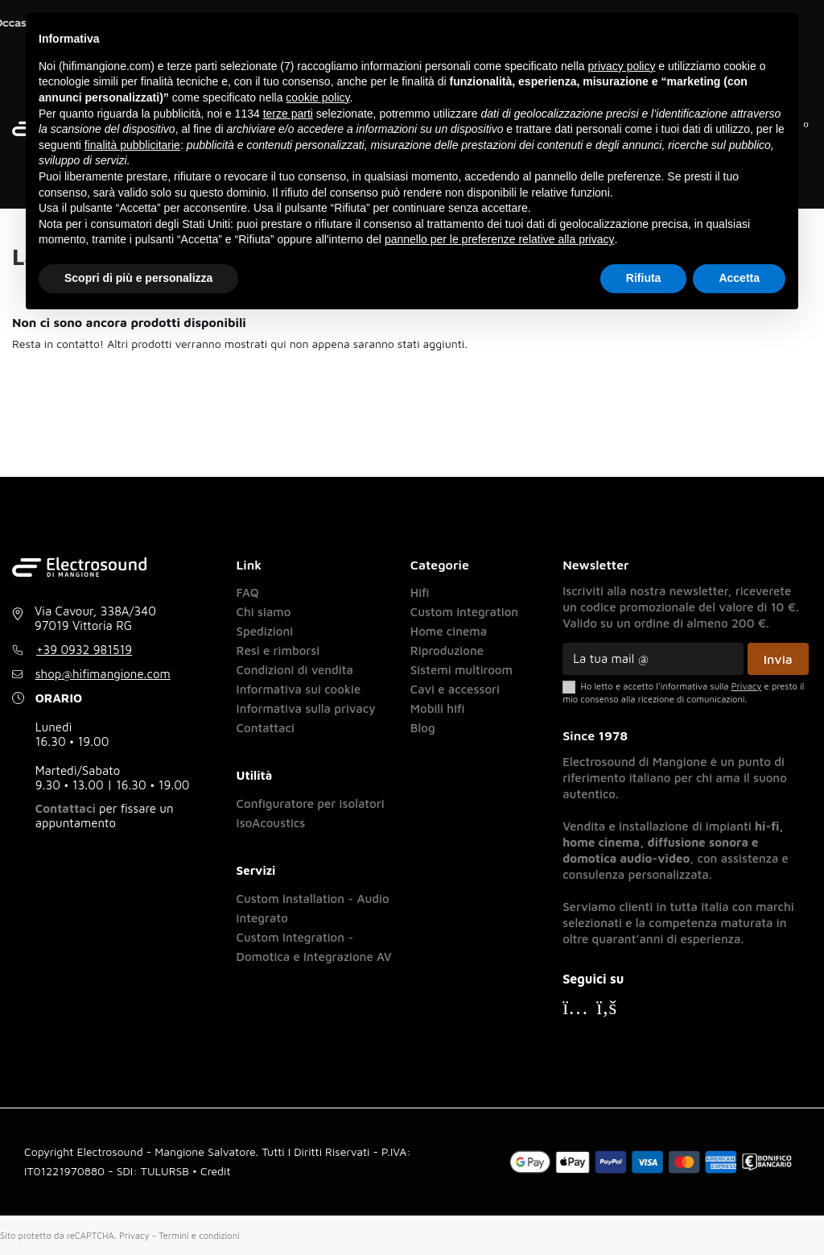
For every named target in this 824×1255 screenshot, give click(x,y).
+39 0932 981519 (84, 649)
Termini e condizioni (199, 1235)
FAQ (248, 592)
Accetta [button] (739, 277)
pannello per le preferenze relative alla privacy (500, 239)
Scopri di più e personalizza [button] (138, 277)
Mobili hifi (437, 708)
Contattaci (65, 808)
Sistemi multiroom (461, 670)
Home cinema (448, 631)
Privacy (134, 1235)
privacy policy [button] (621, 66)
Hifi (420, 592)
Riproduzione (447, 650)
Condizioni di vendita (295, 670)
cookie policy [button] (317, 97)
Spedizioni (265, 631)
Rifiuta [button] (643, 277)
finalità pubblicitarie (132, 145)
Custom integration (464, 612)
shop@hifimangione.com (103, 674)
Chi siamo (264, 612)
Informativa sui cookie (299, 689)
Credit (215, 1171)
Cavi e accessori (455, 689)
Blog (422, 728)
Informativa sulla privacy (306, 708)
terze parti (288, 113)
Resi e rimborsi (278, 650)
